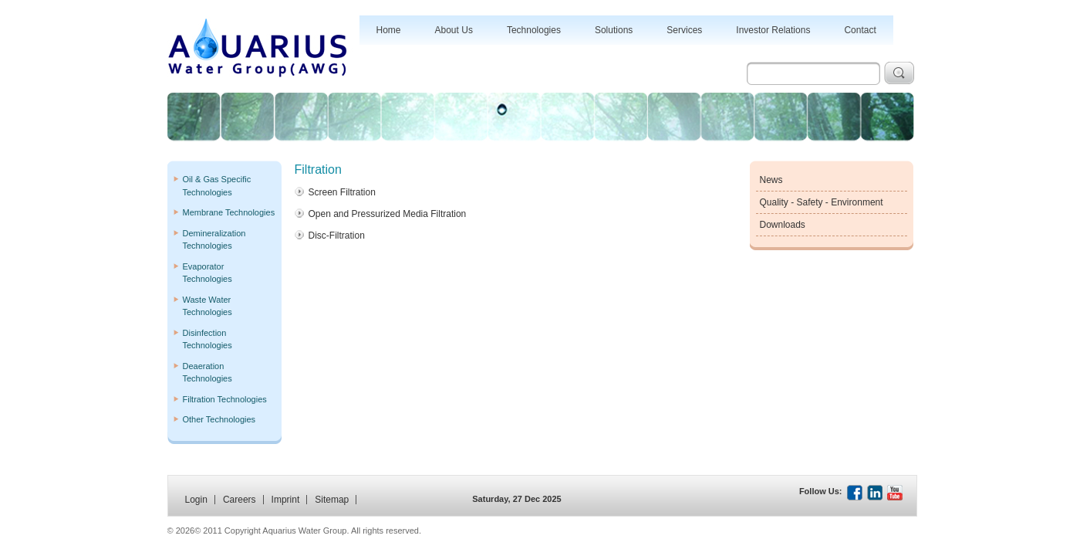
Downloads (782, 224)
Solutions (614, 30)
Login (196, 499)
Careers (239, 499)
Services (684, 30)
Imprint (286, 499)
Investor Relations (773, 30)
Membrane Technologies (229, 212)
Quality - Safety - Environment (821, 202)
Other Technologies (219, 419)
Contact (860, 30)
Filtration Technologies (225, 399)
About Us (454, 30)
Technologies (534, 30)
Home (388, 30)
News (771, 180)
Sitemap (332, 499)
